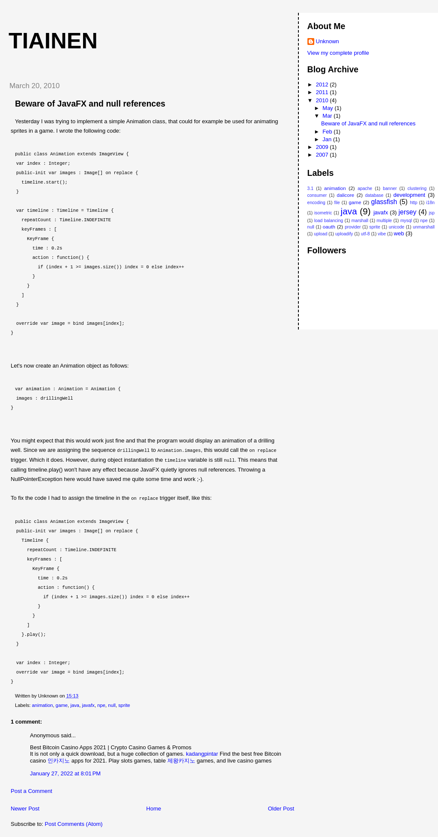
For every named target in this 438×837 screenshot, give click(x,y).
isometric (323, 213)
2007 (323, 154)
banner (389, 188)
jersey (408, 212)
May (328, 108)
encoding (316, 202)
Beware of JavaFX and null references (90, 103)
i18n (430, 202)
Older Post (281, 807)
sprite (124, 703)
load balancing (328, 220)
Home (153, 807)
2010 (323, 100)
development (409, 195)
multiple (384, 220)
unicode (396, 227)
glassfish (384, 201)
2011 (323, 92)
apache (365, 188)
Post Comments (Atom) (74, 822)
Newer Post (25, 807)
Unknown (327, 41)
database (374, 195)
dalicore (345, 195)
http (413, 202)
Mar (328, 116)
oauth (329, 226)
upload (320, 234)
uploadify (344, 234)
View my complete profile (338, 53)
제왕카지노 (181, 759)
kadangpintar (202, 752)
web (399, 233)
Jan (327, 139)
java (74, 703)
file (337, 202)
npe (101, 703)
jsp (432, 213)
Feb (328, 131)
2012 (323, 84)
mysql (406, 220)
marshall (360, 220)
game (62, 703)
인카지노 (59, 759)
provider (353, 227)
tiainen (53, 40)
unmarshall (424, 227)
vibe (382, 234)
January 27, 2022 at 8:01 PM (65, 772)
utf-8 (365, 234)
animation (42, 703)
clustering (417, 188)
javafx (88, 703)
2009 (323, 147)
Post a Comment (31, 790)
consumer (317, 195)
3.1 (310, 188)
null (112, 703)
